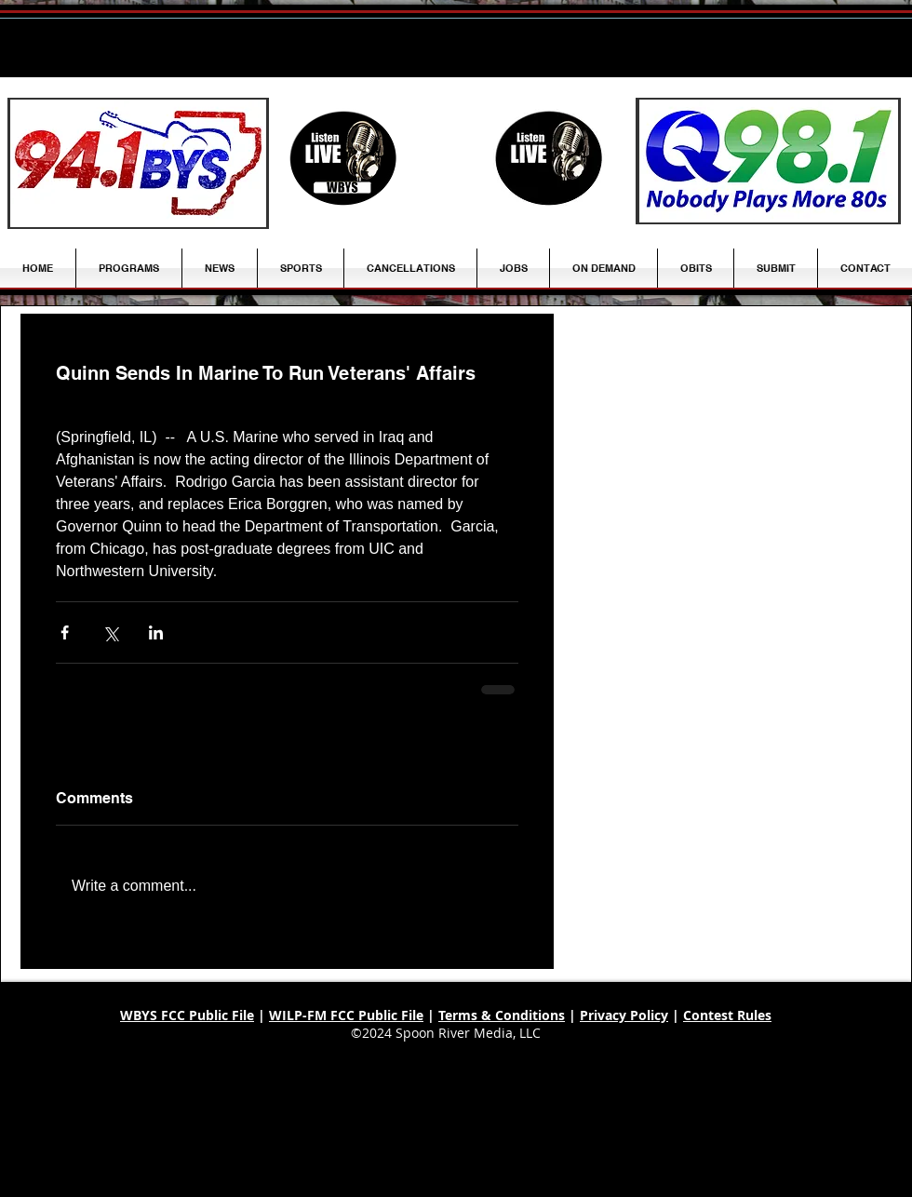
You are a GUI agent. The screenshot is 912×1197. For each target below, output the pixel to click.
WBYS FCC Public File (187, 1015)
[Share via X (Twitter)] (110, 632)
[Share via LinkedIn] (156, 632)
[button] (219, 268)
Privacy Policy (624, 1015)
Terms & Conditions (501, 1015)
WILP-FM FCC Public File (346, 1015)
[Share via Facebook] (65, 632)
